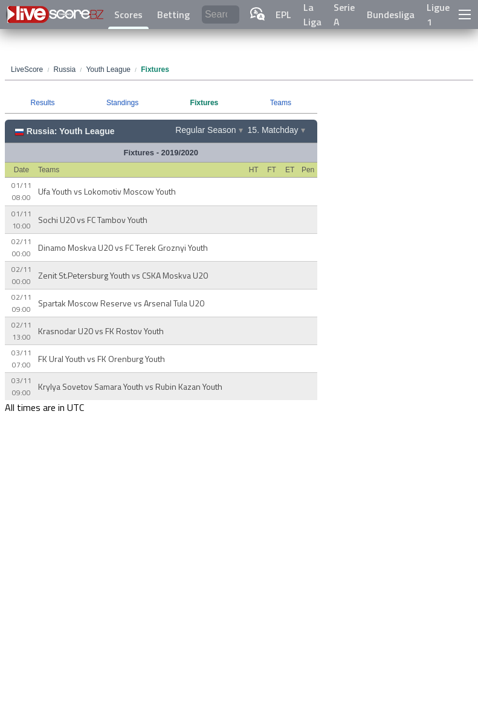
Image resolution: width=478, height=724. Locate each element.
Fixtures (204, 103)
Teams (280, 103)
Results (43, 103)
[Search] (220, 14)
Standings (122, 103)
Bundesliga (391, 14)
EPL (283, 14)
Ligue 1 (438, 14)
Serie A (344, 14)
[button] (464, 14)
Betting (173, 14)
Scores (128, 14)
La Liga (312, 14)
